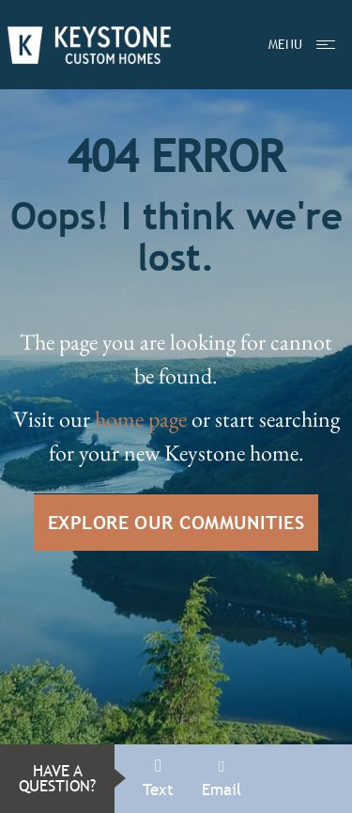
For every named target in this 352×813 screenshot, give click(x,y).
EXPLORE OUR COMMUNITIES (176, 522)
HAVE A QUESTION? (57, 778)
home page (141, 418)
